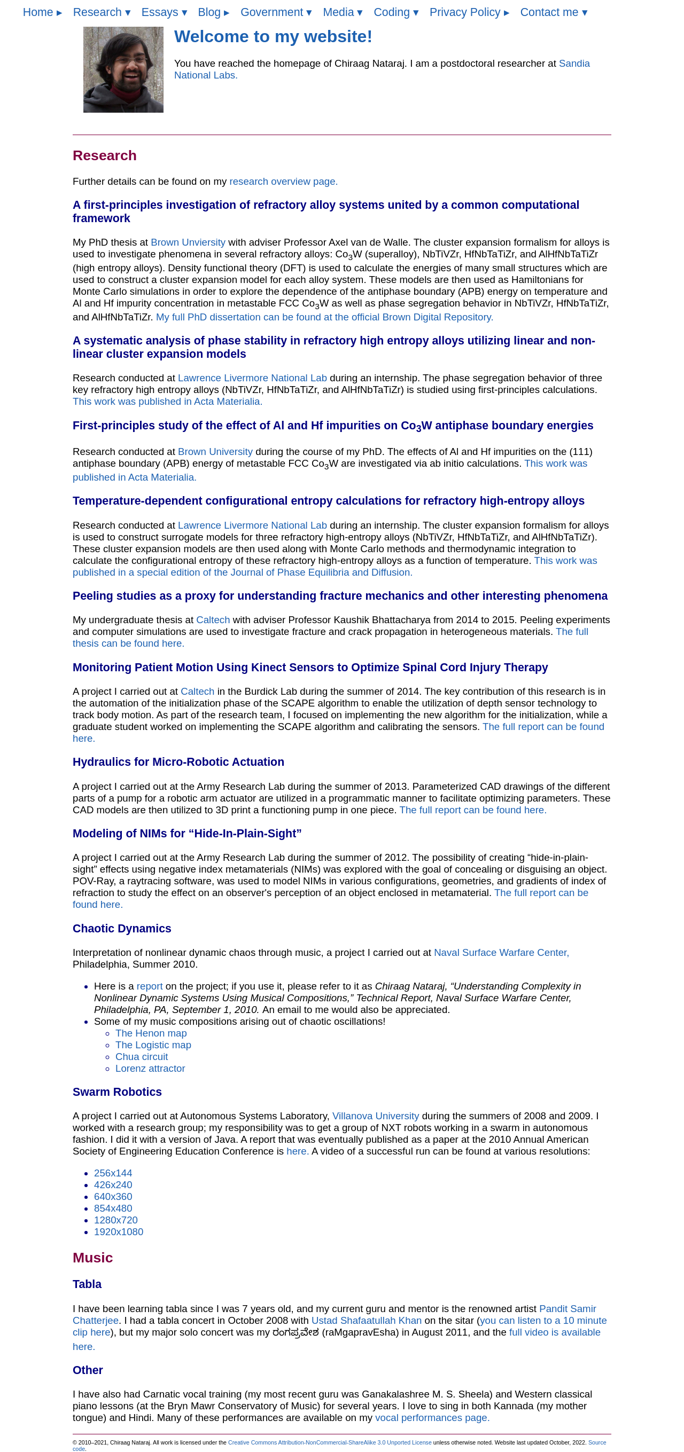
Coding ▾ (396, 12)
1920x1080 (118, 1231)
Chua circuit (141, 1056)
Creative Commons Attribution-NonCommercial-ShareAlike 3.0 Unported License (330, 1442)
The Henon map (151, 1033)
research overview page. (283, 181)
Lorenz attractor (150, 1068)
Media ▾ (343, 12)
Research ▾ (102, 12)
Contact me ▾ (554, 12)
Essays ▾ (165, 12)
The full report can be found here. (473, 809)
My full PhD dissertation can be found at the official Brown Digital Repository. (325, 317)
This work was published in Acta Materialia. (168, 401)
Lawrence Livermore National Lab (252, 377)
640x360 (113, 1196)
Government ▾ (276, 12)
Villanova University (377, 1115)
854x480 (113, 1208)
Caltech (213, 619)
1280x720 (116, 1220)
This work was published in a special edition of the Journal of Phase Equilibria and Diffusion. (335, 566)
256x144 (113, 1173)
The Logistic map (153, 1044)
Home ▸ (43, 12)
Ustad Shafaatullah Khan (367, 1320)
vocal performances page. (432, 1417)
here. (299, 1151)
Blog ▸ (214, 12)
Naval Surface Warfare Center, (501, 952)
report (151, 986)
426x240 (113, 1184)
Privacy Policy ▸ (470, 12)
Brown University (215, 451)
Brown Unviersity (188, 242)
